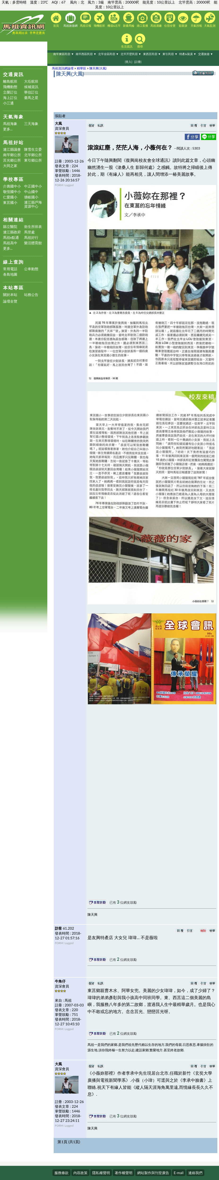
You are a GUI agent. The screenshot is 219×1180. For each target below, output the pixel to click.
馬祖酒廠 (156, 19)
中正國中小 (33, 186)
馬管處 (29, 232)
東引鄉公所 (33, 160)
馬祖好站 (13, 142)
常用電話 (10, 269)
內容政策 (80, 1173)
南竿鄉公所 (12, 155)
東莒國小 (10, 203)
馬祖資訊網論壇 (63, 68)
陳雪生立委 (33, 149)
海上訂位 (10, 98)
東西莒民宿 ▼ (152, 54)
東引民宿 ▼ (169, 54)
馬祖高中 (10, 243)
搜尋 (140, 41)
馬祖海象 (10, 124)
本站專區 (13, 287)
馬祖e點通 (11, 237)
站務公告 (31, 295)
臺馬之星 (31, 98)
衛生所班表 (33, 227)
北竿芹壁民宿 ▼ (131, 54)
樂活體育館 (33, 243)
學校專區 (13, 179)
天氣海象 (13, 116)
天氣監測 (209, 19)
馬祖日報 (85, 19)
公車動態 (31, 269)
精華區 (81, 68)
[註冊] (137, 62)
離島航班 (10, 81)
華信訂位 (31, 92)
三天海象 (31, 124)
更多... (8, 129)
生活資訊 (126, 41)
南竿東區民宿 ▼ (63, 54)
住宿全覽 (169, 19)
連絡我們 (195, 1173)
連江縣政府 (12, 232)
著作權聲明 (123, 1173)
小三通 (8, 103)
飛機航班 (99, 20)
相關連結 (13, 219)
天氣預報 (196, 20)
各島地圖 (10, 274)
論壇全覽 (10, 301)
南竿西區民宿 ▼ (86, 54)
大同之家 (10, 166)
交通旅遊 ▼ (205, 54)
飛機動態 (10, 87)
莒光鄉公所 (12, 160)
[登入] (128, 62)
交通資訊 (13, 74)
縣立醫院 (10, 227)
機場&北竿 (114, 19)
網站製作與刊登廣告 (153, 1173)
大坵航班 (31, 81)
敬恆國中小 (12, 192)
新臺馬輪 (128, 19)
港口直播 (142, 20)
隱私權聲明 (101, 1173)
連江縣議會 (12, 149)
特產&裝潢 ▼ (187, 54)
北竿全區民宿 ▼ (108, 54)
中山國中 (31, 192)
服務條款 (61, 1173)
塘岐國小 (31, 197)
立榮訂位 (10, 92)
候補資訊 (31, 87)
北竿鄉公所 (33, 155)
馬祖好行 (31, 237)
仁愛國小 (10, 197)
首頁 (56, 20)
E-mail (179, 1173)
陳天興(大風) (97, 68)
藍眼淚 (183, 20)
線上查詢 (13, 262)
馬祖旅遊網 (70, 20)
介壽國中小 (12, 186)
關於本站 (10, 295)
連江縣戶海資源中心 (33, 204)
